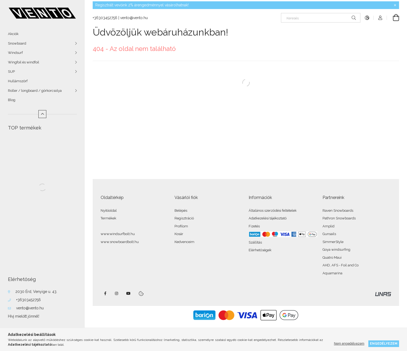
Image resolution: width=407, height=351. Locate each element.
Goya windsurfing (336, 250)
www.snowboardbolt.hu (120, 242)
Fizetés (254, 226)
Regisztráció (184, 218)
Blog (11, 100)
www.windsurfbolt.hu (118, 234)
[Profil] (380, 18)
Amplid (328, 226)
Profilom (181, 226)
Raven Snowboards (338, 211)
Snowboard (17, 43)
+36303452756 (28, 300)
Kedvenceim (184, 242)
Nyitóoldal (109, 211)
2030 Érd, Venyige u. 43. (36, 291)
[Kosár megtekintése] (393, 18)
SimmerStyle (333, 242)
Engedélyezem (383, 343)
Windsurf (15, 53)
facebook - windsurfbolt (105, 293)
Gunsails (329, 234)
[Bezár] (395, 5)
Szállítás (255, 242)
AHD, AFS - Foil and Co (341, 265)
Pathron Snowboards (339, 218)
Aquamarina (332, 273)
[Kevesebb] (42, 114)
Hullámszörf (18, 81)
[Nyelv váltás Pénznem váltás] (367, 18)
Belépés (181, 211)
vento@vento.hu (30, 308)
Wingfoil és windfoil (23, 62)
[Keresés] (320, 18)
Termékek (108, 218)
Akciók (13, 34)
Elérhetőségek (260, 250)
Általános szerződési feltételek (273, 211)
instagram (116, 293)
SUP (11, 71)
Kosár (179, 234)
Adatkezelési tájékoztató (268, 218)
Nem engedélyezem (349, 343)
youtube (128, 293)
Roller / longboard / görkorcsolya (35, 91)
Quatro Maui (332, 257)
